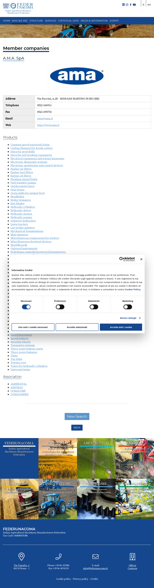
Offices (132, 565)
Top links (16, 359)
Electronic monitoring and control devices (37, 165)
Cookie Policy (133, 289)
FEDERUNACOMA (19, 443)
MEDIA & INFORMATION (94, 20)
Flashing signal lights (24, 179)
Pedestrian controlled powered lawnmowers (38, 252)
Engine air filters (21, 169)
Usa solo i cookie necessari (33, 327)
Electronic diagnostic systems (29, 162)
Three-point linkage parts (27, 349)
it (143, 4)
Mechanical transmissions (27, 231)
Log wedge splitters (23, 227)
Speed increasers (21, 335)
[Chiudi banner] (141, 259)
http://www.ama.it (48, 125)
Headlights (17, 196)
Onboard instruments (24, 248)
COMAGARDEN (20, 394)
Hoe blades (17, 203)
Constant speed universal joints (30, 144)
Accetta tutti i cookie (121, 327)
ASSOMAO (17, 387)
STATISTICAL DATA (68, 20)
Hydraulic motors (21, 214)
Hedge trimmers (21, 200)
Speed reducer (20, 338)
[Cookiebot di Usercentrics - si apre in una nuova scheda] (121, 259)
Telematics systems (23, 345)
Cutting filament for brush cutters (31, 148)
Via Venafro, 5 (21, 565)
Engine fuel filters (22, 172)
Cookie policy (63, 578)
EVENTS (114, 20)
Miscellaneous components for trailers (35, 238)
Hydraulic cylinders (23, 207)
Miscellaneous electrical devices (31, 241)
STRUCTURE (36, 20)
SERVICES (50, 20)
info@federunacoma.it (95, 568)
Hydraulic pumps (21, 217)
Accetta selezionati (77, 327)
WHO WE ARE (20, 20)
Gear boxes (17, 189)
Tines (14, 355)
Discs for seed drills (23, 151)
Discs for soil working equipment (31, 155)
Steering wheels (21, 342)
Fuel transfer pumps (23, 183)
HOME (6, 20)
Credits (94, 578)
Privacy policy (80, 578)
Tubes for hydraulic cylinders (29, 366)
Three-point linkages (24, 352)
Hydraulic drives (21, 210)
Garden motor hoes (22, 186)
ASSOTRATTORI (58, 484)
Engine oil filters (21, 176)
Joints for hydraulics (23, 221)
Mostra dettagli (128, 318)
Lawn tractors (19, 224)
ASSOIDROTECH (96, 443)
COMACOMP (18, 391)
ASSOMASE (19, 484)
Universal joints (20, 369)
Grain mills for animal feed (28, 193)
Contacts (132, 568)
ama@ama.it (45, 118)
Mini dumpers (19, 234)
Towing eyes (18, 362)
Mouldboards (19, 245)
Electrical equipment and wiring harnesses (37, 158)
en (149, 4)
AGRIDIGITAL (19, 384)
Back (77, 427)
